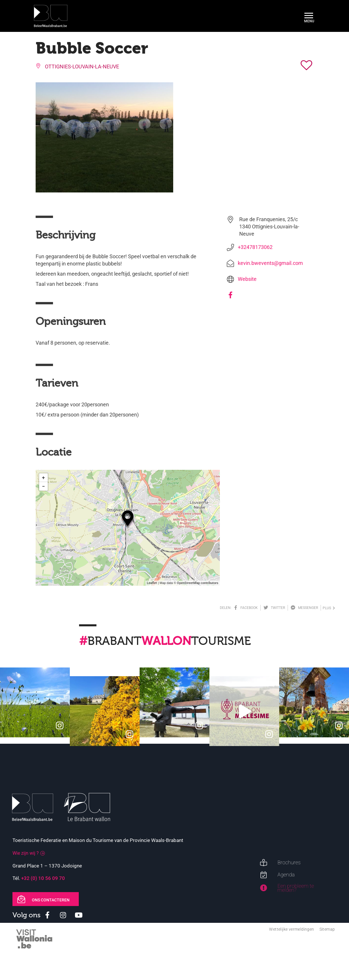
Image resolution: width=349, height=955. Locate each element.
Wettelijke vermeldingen (291, 929)
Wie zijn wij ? (25, 853)
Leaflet (152, 583)
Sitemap (327, 929)
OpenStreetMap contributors (197, 583)
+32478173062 (255, 247)
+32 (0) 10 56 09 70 (43, 878)
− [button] (43, 486)
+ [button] (43, 477)
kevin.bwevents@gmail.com (270, 263)
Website (247, 279)
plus (329, 608)
